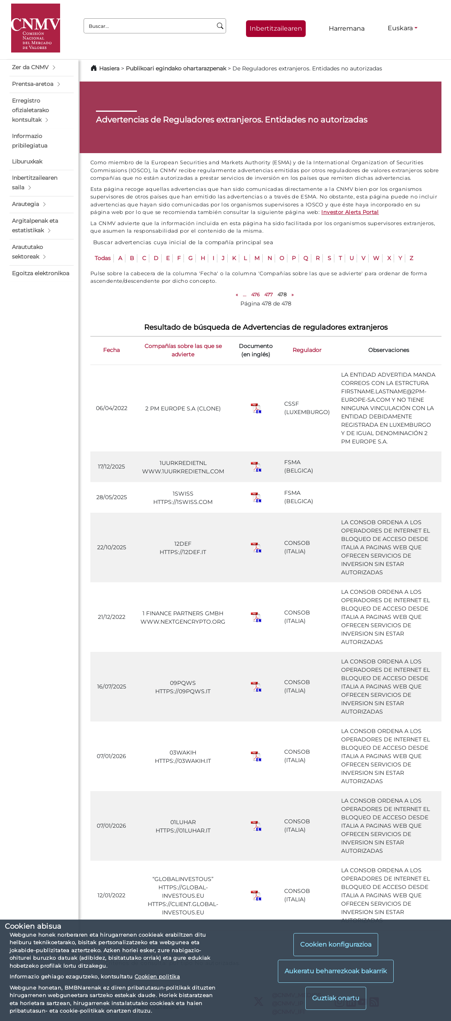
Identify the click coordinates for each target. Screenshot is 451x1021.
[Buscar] (220, 25)
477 (268, 295)
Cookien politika (157, 976)
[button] (42, 68)
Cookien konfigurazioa (335, 944)
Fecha (111, 350)
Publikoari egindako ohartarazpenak (176, 68)
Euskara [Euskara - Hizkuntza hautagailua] (400, 28)
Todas (103, 258)
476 (255, 295)
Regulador (307, 350)
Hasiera (109, 68)
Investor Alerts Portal (350, 212)
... (244, 295)
